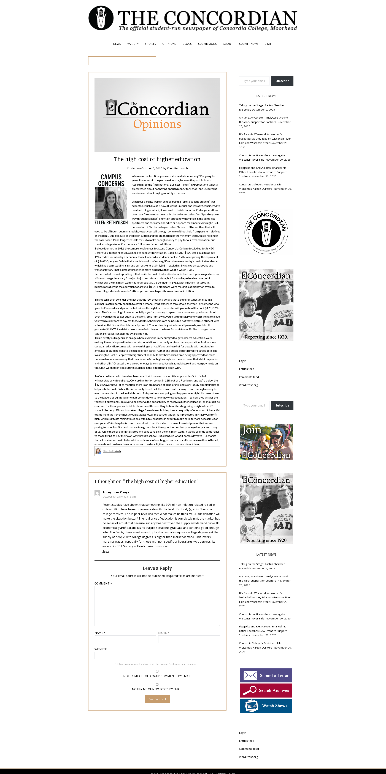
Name (100, 633)
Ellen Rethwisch (178, 168)
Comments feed (249, 377)
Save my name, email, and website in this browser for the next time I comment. (158, 664)
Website (101, 649)
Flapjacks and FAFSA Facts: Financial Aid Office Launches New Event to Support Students (263, 172)
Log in (242, 361)
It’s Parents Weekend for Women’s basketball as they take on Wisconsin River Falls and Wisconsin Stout (265, 138)
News (117, 43)
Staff (269, 43)
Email (163, 633)
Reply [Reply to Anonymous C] (105, 551)
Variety (133, 43)
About (228, 43)
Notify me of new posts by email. (157, 689)
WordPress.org (248, 385)
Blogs (187, 43)
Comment (103, 583)
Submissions (207, 43)
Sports (150, 43)
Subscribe (282, 81)
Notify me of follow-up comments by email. (157, 676)
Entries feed (246, 368)
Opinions (169, 43)
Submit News (249, 43)
